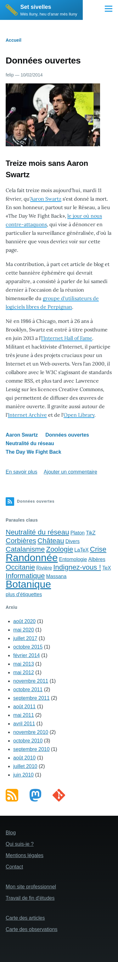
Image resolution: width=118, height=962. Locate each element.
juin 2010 (23, 774)
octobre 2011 (27, 689)
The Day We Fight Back (33, 452)
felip (10, 74)
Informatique (25, 576)
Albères (96, 559)
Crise (98, 549)
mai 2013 (23, 664)
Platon (77, 532)
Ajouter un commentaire (70, 472)
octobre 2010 (27, 740)
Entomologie (73, 559)
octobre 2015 (27, 647)
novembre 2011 (30, 681)
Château (50, 541)
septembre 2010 (31, 749)
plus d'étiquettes (24, 594)
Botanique (28, 584)
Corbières (21, 541)
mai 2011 (23, 715)
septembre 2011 (31, 698)
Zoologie (59, 549)
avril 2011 (24, 723)
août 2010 (24, 757)
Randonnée (32, 557)
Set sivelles (35, 7)
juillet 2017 (25, 638)
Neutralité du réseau (30, 443)
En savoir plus (21, 472)
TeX (106, 568)
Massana (56, 576)
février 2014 (26, 655)
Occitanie (20, 567)
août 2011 (24, 706)
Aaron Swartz (45, 199)
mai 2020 (23, 629)
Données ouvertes (67, 435)
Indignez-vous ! (77, 567)
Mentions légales (24, 855)
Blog (11, 832)
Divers (72, 541)
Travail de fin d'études (30, 898)
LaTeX (81, 550)
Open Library (79, 415)
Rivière (44, 568)
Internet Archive (27, 415)
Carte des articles (25, 918)
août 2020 (24, 621)
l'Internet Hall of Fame (66, 338)
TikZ (91, 532)
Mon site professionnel (31, 886)
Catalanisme (25, 549)
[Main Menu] (108, 8)
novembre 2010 (30, 732)
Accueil (13, 40)
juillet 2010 (25, 766)
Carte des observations (32, 929)
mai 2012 (23, 672)
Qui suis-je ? (20, 844)
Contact (14, 866)
